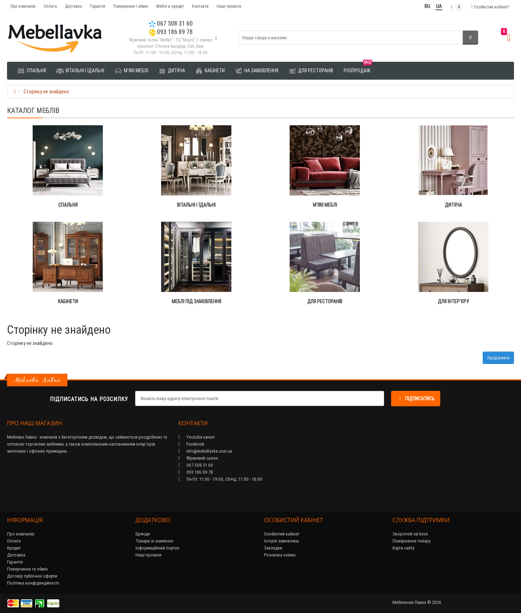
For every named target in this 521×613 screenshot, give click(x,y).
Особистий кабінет (281, 534)
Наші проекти (229, 6)
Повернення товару (411, 541)
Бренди (143, 534)
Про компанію (23, 6)
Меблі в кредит (170, 6)
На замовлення (256, 70)
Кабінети (210, 70)
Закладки (273, 548)
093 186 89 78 (171, 32)
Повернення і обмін (130, 6)
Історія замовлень (281, 541)
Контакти (200, 6)
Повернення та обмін (27, 569)
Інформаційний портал (157, 548)
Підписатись (416, 398)
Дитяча (172, 70)
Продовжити (498, 357)
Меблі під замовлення (196, 301)
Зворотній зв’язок (410, 534)
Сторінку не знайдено (46, 91)
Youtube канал (196, 437)
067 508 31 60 (171, 23)
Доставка (73, 6)
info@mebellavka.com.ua (205, 451)
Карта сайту (403, 548)
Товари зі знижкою (154, 541)
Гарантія (97, 6)
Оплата (50, 6)
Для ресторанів (311, 70)
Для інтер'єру (453, 301)
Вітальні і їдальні (80, 70)
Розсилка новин (280, 555)
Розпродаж (358, 68)
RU (427, 6)
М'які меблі (131, 70)
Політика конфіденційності (33, 583)
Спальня (32, 70)
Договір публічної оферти (32, 576)
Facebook (191, 444)
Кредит (14, 548)
